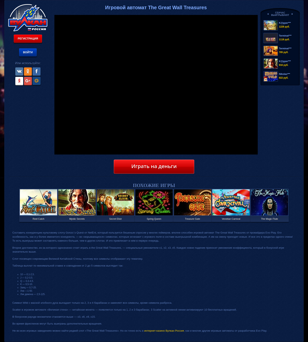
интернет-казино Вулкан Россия (164, 330)
